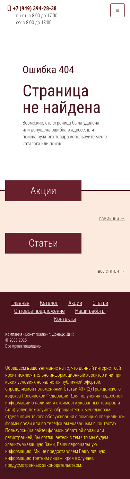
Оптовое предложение (39, 311)
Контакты (65, 319)
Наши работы (90, 311)
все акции (109, 218)
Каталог (49, 303)
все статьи (108, 271)
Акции (75, 303)
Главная (20, 303)
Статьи (100, 303)
